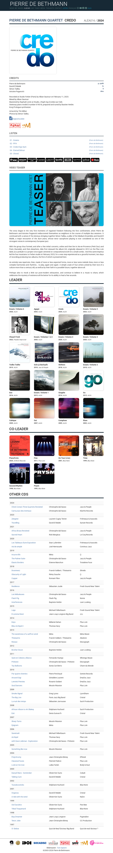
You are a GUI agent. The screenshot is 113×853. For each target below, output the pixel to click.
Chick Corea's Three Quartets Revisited (27, 507)
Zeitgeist (15, 519)
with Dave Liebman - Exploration (25, 741)
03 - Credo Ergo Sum (56, 147)
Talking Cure (16, 777)
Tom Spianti (62, 848)
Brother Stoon (17, 650)
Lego (14, 610)
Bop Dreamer (17, 817)
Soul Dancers (17, 685)
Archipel (15, 737)
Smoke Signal (17, 693)
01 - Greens (56, 140)
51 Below (15, 829)
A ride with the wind (19, 797)
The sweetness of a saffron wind (25, 634)
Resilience (16, 586)
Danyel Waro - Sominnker (22, 773)
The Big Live (16, 697)
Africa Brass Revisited (20, 531)
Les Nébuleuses (18, 594)
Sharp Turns (16, 721)
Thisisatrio (16, 638)
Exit (13, 713)
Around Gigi (16, 678)
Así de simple (17, 547)
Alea (90, 8)
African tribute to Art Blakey (23, 709)
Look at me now (18, 765)
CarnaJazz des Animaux (21, 511)
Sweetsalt (16, 733)
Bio (16, 8)
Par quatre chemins (19, 674)
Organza (15, 793)
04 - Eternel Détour (56, 150)
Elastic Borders (18, 562)
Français (72, 8)
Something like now (19, 749)
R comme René (18, 614)
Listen (65, 8)
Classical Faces (18, 761)
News (12, 8)
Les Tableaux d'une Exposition (24, 543)
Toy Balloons (17, 666)
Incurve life (16, 555)
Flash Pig (15, 598)
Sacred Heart (17, 535)
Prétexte (15, 662)
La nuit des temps (19, 701)
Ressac (14, 642)
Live (32, 8)
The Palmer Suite (18, 558)
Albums (27, 8)
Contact (58, 8)
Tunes (37, 8)
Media (42, 8)
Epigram (15, 725)
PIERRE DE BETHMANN (38, 4)
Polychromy (16, 757)
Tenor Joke (16, 821)
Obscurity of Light (19, 574)
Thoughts (50, 8)
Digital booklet (16, 119)
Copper (14, 578)
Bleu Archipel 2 (17, 626)
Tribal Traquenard (19, 809)
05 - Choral (56, 153)
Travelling (15, 523)
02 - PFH (56, 143)
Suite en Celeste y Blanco (22, 658)
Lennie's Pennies (18, 682)
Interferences (17, 602)
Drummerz (16, 570)
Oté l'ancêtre (17, 805)
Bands (20, 8)
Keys (13, 622)
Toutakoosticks (18, 785)
